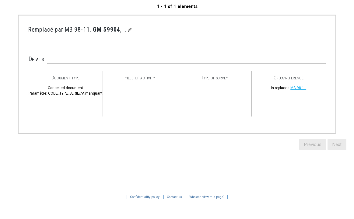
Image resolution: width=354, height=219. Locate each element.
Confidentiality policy (18, 197)
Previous (312, 144)
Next (337, 144)
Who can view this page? (80, 197)
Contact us (47, 197)
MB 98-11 (298, 88)
